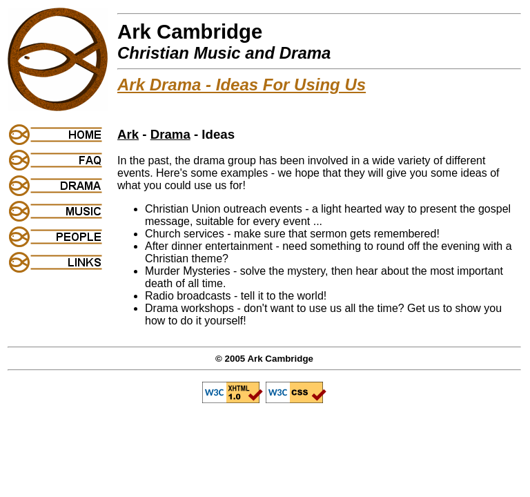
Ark (128, 134)
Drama (170, 134)
